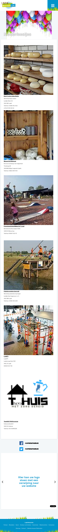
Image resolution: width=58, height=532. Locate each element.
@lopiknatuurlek (32, 443)
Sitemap (18, 528)
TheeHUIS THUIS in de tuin (11, 421)
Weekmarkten (43, 525)
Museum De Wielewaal (10, 161)
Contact (24, 528)
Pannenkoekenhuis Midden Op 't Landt (14, 226)
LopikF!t (6, 356)
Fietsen (6, 525)
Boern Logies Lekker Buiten (11, 96)
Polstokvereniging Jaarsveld (11, 291)
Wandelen (11, 525)
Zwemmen (35, 525)
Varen (17, 525)
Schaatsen (51, 525)
